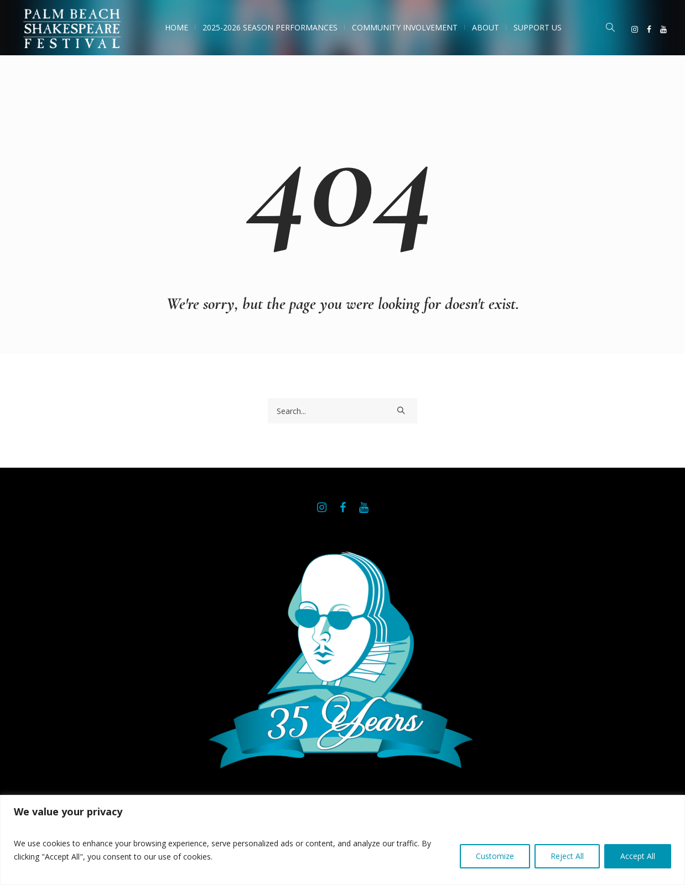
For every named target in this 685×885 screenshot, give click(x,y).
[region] (342, 840)
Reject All (567, 856)
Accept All (637, 856)
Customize (495, 856)
